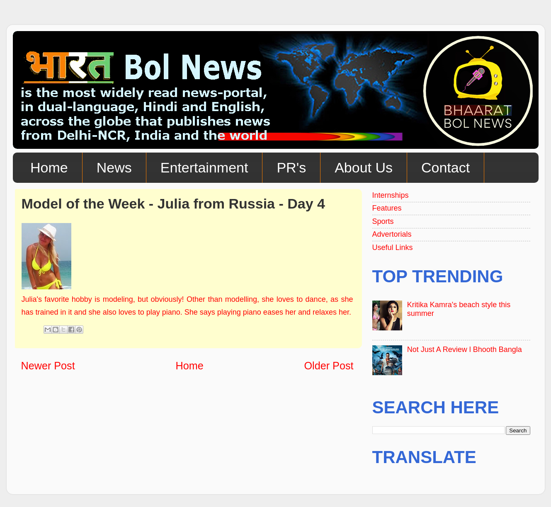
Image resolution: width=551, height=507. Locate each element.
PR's (291, 167)
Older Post (329, 365)
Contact (445, 167)
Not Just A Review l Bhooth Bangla (464, 349)
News (114, 167)
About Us (364, 167)
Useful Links (392, 247)
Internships (390, 195)
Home (49, 167)
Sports (383, 221)
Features (387, 208)
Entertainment (204, 167)
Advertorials (392, 234)
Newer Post (48, 365)
